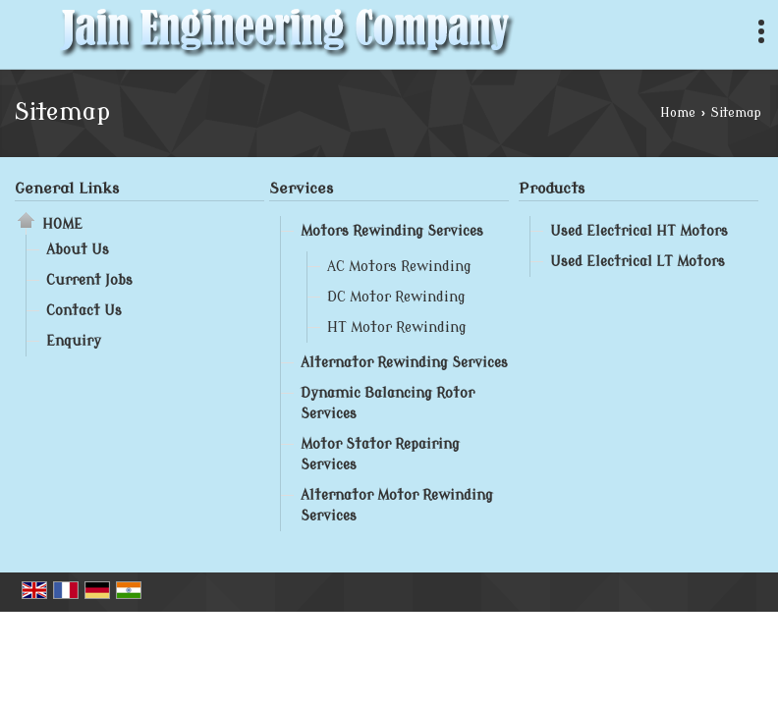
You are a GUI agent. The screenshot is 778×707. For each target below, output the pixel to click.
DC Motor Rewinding (396, 297)
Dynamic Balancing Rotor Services (387, 403)
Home (677, 113)
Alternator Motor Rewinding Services (397, 505)
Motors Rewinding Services (392, 231)
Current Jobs (89, 280)
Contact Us (84, 310)
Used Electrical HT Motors (639, 231)
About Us (77, 250)
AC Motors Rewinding (399, 266)
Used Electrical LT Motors (637, 261)
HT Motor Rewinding (397, 327)
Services (301, 188)
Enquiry (73, 341)
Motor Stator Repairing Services (380, 454)
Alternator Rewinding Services (404, 362)
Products (551, 188)
